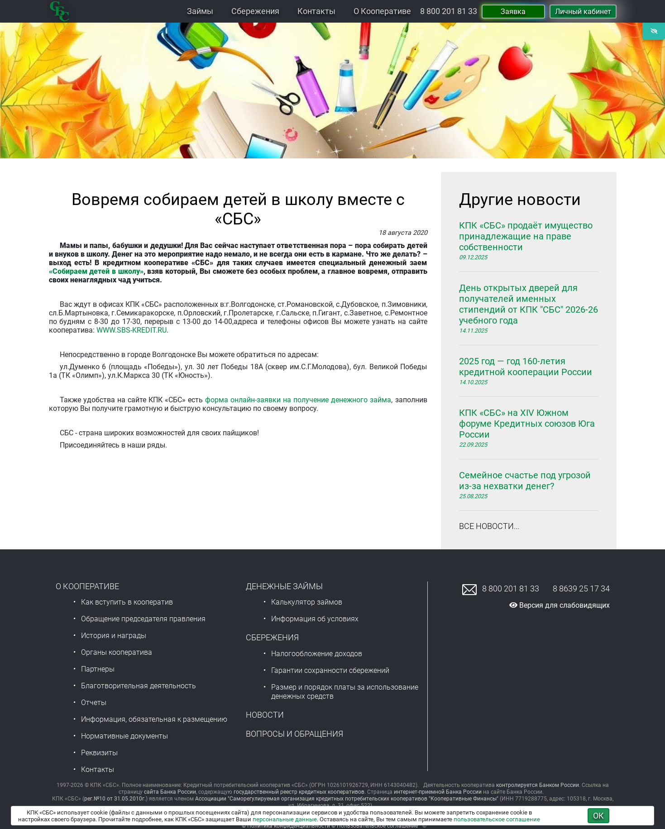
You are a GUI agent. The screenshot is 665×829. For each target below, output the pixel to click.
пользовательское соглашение (497, 819)
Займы (200, 11)
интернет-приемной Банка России (438, 792)
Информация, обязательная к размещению (154, 719)
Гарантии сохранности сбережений (330, 670)
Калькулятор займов (306, 602)
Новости (265, 714)
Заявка (513, 11)
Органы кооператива (116, 652)
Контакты (316, 11)
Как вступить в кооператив (127, 602)
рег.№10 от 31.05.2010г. (115, 799)
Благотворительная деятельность (138, 685)
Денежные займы (284, 586)
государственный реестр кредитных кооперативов (299, 792)
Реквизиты (99, 752)
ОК (598, 815)
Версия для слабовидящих (559, 605)
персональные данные (285, 819)
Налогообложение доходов (316, 653)
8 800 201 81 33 (448, 11)
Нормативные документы (124, 736)
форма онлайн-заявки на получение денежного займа (298, 399)
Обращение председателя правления (143, 619)
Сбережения (255, 11)
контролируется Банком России (537, 785)
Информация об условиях (315, 619)
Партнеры (98, 669)
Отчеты (93, 702)
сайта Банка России (170, 792)
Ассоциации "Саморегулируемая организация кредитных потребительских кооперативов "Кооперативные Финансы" (346, 799)
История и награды (113, 635)
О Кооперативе (382, 11)
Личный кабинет (583, 11)
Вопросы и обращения (294, 733)
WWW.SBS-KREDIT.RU (131, 330)
